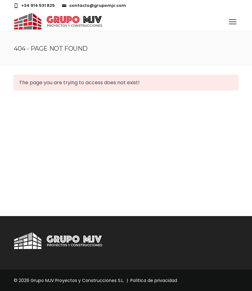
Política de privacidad (153, 280)
